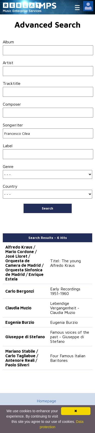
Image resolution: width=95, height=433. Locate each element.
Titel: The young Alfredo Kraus (65, 263)
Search (47, 208)
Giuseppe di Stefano (25, 336)
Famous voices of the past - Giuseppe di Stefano (69, 337)
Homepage (46, 401)
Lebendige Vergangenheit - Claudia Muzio (64, 308)
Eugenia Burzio (19, 322)
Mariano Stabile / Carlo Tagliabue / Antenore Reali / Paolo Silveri (21, 358)
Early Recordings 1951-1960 (65, 291)
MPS (48, 5)
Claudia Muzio (18, 308)
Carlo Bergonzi (19, 291)
